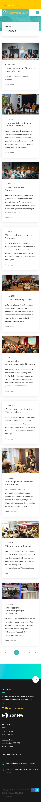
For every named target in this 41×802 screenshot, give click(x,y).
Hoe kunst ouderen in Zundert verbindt (20, 763)
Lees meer (10, 85)
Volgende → (35, 652)
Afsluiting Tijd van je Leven (18, 299)
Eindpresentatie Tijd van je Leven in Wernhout (18, 124)
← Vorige (5, 652)
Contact (18, 5)
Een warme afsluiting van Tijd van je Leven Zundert (22, 770)
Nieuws (11, 5)
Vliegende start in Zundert (18, 546)
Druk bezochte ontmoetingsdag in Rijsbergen (20, 362)
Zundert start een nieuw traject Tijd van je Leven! (20, 410)
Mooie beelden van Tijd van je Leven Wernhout (20, 69)
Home (4, 5)
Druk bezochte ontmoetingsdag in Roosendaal (14, 610)
